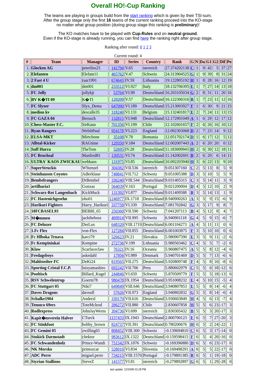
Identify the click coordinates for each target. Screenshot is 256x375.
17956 (118, 255)
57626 (118, 292)
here (144, 38)
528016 (117, 349)
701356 (117, 124)
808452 (117, 330)
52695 (118, 149)
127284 (117, 230)
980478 (117, 280)
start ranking (141, 15)
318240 (117, 112)
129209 (117, 99)
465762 (117, 74)
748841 (117, 174)
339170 (117, 298)
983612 (117, 337)
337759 (117, 205)
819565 (117, 261)
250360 (117, 211)
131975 (117, 161)
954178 (117, 131)
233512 (117, 86)
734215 (117, 355)
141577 (117, 361)
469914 (117, 218)
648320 (117, 224)
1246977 (116, 199)
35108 (118, 137)
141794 (117, 68)
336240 (117, 180)
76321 (118, 249)
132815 (117, 118)
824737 (117, 324)
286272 (117, 305)
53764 (118, 92)
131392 (117, 192)
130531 (117, 155)
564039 (117, 186)
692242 (117, 268)
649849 (117, 286)
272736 (117, 243)
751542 (117, 343)
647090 (117, 106)
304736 (117, 311)
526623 (117, 237)
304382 (117, 168)
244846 (117, 274)
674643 (117, 80)
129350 (117, 143)
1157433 (116, 318)
